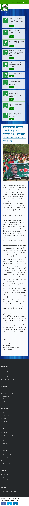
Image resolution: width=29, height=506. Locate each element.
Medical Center (6, 480)
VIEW (11, 26)
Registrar (4, 441)
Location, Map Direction (8, 379)
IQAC (3, 401)
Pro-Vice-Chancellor (7, 435)
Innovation (4, 457)
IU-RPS (14, 2)
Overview (4, 373)
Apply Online (5, 415)
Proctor (4, 443)
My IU (25, 2)
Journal (3, 460)
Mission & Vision (6, 376)
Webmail (19, 2)
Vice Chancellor (6, 432)
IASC (3, 390)
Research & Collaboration (8, 455)
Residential (4, 474)
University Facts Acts (7, 371)
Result (3, 418)
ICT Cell (4, 477)
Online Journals (5, 463)
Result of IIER (5, 396)
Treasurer (4, 438)
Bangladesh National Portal (9, 491)
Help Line (4, 421)
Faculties (4, 399)
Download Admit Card (7, 413)
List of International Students (9, 393)
